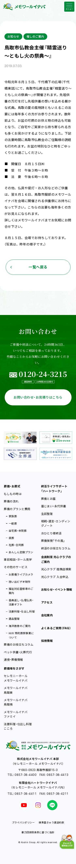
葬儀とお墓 (48, 498)
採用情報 (47, 640)
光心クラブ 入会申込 (55, 577)
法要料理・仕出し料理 (22, 611)
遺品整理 (14, 618)
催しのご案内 (35, 36)
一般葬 (13, 523)
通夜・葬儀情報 (13, 659)
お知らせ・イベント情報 (56, 589)
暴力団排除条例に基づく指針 (37, 832)
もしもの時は (12, 494)
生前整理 (47, 513)
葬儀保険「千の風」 (53, 540)
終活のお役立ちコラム (56, 548)
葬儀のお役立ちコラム (18, 644)
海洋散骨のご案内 (20, 626)
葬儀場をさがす (14, 668)
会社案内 (47, 615)
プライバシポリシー (23, 822)
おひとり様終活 (51, 533)
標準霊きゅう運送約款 (51, 822)
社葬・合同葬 (16, 545)
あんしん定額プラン (21, 552)
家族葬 (13, 516)
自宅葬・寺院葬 (18, 530)
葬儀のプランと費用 (17, 509)
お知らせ (13, 36)
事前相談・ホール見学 (18, 559)
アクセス (47, 602)
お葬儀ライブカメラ (21, 574)
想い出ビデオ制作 (20, 581)
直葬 (11, 538)
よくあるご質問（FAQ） (56, 628)
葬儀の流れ (11, 501)
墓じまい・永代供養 (53, 506)
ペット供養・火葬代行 (18, 652)
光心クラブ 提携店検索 (56, 569)
